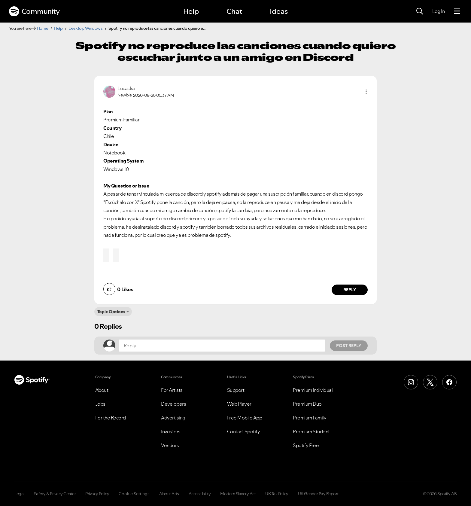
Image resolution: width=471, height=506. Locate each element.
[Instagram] (411, 382)
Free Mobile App (244, 417)
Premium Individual (313, 390)
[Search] (420, 11)
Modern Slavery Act (238, 493)
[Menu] (457, 11)
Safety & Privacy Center (55, 493)
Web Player (239, 404)
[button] (366, 91)
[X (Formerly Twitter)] (430, 382)
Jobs (100, 404)
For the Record (110, 417)
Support (236, 390)
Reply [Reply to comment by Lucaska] (349, 290)
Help (191, 11)
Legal (19, 493)
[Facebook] (449, 382)
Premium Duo (307, 404)
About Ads (169, 493)
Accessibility (200, 493)
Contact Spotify (243, 431)
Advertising (173, 417)
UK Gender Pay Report (318, 493)
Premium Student (311, 431)
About (101, 390)
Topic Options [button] (111, 312)
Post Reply (348, 346)
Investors (171, 431)
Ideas (279, 11)
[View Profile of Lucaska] (126, 88)
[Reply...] (222, 346)
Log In (438, 11)
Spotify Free (306, 445)
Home (42, 28)
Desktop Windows (85, 28)
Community (34, 11)
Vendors (170, 445)
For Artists (172, 390)
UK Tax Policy (276, 493)
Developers (173, 404)
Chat (234, 11)
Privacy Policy (97, 493)
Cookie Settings (134, 493)
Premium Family (309, 417)
